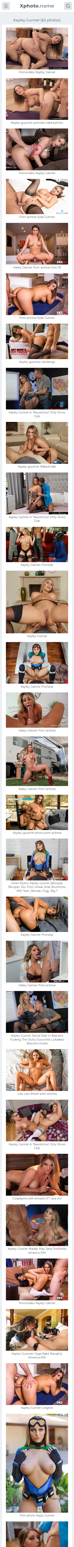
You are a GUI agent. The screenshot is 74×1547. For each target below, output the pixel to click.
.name (37, 6)
